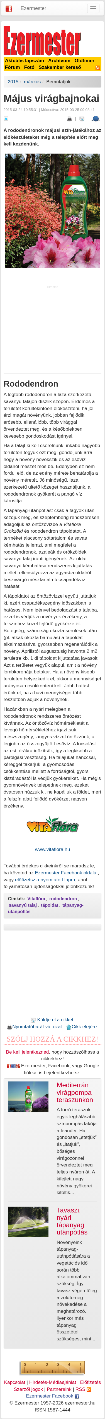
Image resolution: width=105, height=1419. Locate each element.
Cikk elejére (81, 1026)
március (32, 81)
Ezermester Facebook (52, 1396)
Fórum (12, 67)
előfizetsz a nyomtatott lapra (45, 879)
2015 (13, 81)
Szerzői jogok (28, 1389)
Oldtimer (84, 60)
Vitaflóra (36, 898)
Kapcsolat (14, 1382)
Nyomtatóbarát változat (34, 1026)
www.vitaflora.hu (52, 849)
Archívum (59, 60)
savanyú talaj (23, 905)
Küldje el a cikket (52, 1019)
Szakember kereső (60, 67)
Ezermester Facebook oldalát (66, 872)
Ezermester (33, 8)
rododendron (63, 898)
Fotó (29, 67)
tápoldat (49, 905)
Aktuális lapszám (24, 60)
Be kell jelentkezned (27, 1052)
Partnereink (59, 1389)
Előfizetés (90, 1382)
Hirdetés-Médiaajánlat (52, 1382)
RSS (83, 1389)
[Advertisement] (52, 331)
